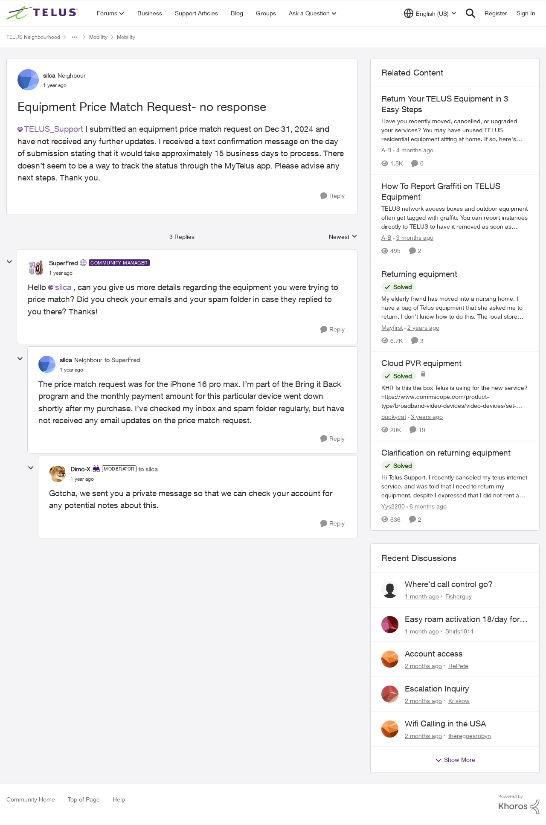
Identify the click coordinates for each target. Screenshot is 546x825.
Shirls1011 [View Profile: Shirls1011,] (459, 630)
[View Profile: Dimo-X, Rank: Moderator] (57, 473)
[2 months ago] (423, 665)
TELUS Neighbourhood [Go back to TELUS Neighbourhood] (33, 37)
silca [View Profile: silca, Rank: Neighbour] (49, 75)
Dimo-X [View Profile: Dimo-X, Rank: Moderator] (80, 469)
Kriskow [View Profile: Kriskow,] (459, 700)
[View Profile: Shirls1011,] (389, 624)
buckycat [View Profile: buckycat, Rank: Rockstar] (393, 416)
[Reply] (332, 196)
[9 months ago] (413, 237)
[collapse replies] (9, 262)
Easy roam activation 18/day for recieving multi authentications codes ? (462, 619)
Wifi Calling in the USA (445, 723)
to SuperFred (122, 359)
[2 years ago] (421, 326)
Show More (455, 760)
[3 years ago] (425, 416)
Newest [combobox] (343, 237)
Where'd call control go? (449, 584)
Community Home (30, 799)
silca (63, 287)
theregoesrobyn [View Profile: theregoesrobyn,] (469, 735)
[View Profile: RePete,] (389, 659)
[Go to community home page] (43, 13)
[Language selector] (430, 13)
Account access (434, 653)
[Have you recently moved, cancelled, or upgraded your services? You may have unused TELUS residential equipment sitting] (455, 129)
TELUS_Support (53, 129)
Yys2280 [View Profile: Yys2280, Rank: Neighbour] (393, 506)
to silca (148, 469)
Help (119, 799)
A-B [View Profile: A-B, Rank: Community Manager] (386, 150)
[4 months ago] (413, 149)
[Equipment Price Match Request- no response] (61, 273)
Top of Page (84, 799)
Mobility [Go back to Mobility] (98, 37)
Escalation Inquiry (437, 688)
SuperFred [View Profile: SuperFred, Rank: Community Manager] (63, 263)
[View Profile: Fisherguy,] (389, 589)
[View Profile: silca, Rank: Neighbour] (28, 79)
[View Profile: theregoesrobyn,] (389, 729)
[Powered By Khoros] (519, 804)
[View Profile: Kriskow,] (389, 694)
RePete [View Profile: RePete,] (458, 665)
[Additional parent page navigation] (75, 37)
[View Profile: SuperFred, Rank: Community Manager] (36, 267)
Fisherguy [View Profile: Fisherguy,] (458, 596)
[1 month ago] (422, 596)
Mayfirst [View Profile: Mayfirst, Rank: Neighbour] (392, 327)
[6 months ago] (427, 506)
